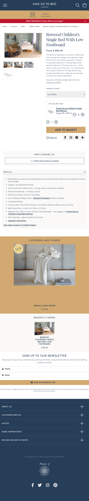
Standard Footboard (41, 198)
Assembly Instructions (17, 221)
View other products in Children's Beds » (20, 225)
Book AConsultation (46, 15)
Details (7, 172)
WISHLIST (51, 138)
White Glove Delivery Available (46, 161)
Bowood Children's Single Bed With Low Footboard (44, 340)
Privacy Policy (37, 391)
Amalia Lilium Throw (44, 306)
